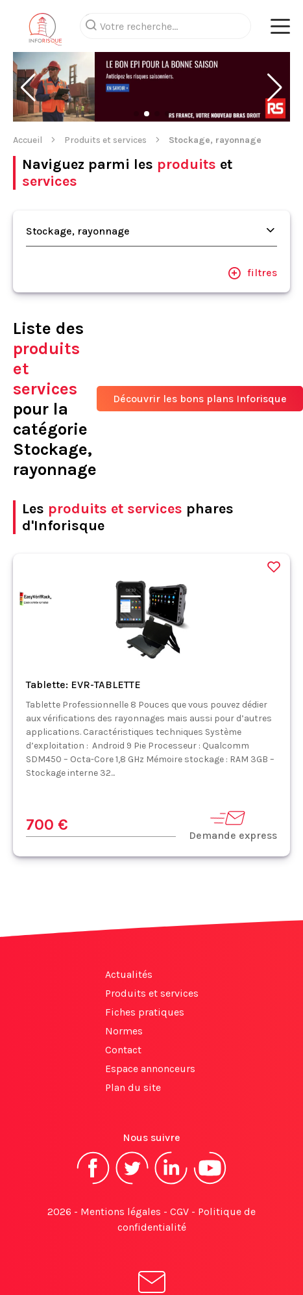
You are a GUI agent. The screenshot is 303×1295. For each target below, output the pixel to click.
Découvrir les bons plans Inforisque (200, 398)
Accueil (27, 140)
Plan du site (133, 1087)
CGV (179, 1211)
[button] (28, 87)
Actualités (128, 974)
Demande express (233, 824)
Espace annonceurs (150, 1068)
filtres (252, 272)
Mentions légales (120, 1211)
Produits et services (105, 140)
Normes (124, 1031)
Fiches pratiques (144, 1012)
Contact (123, 1050)
